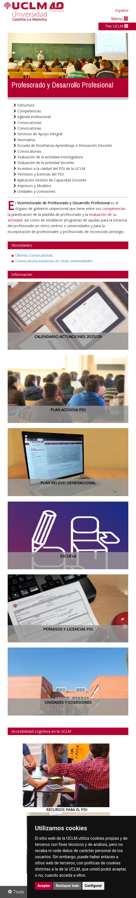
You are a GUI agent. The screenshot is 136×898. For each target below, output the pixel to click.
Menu (119, 19)
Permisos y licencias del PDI (38, 174)
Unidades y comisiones (34, 191)
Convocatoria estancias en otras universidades (54, 260)
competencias (114, 208)
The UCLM (116, 25)
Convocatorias (27, 122)
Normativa (24, 139)
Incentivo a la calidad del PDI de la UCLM (49, 168)
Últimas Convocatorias (34, 255)
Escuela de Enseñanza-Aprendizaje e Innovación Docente (62, 145)
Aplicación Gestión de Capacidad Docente (49, 180)
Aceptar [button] (43, 886)
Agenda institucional (32, 116)
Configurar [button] (93, 886)
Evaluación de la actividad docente (43, 162)
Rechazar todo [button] (67, 886)
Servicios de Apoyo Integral (37, 133)
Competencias (27, 111)
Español (121, 10)
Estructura (23, 105)
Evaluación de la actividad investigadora (48, 157)
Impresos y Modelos (32, 185)
